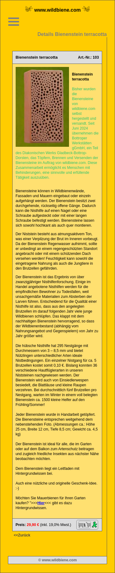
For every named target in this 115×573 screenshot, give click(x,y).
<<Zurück (22, 535)
